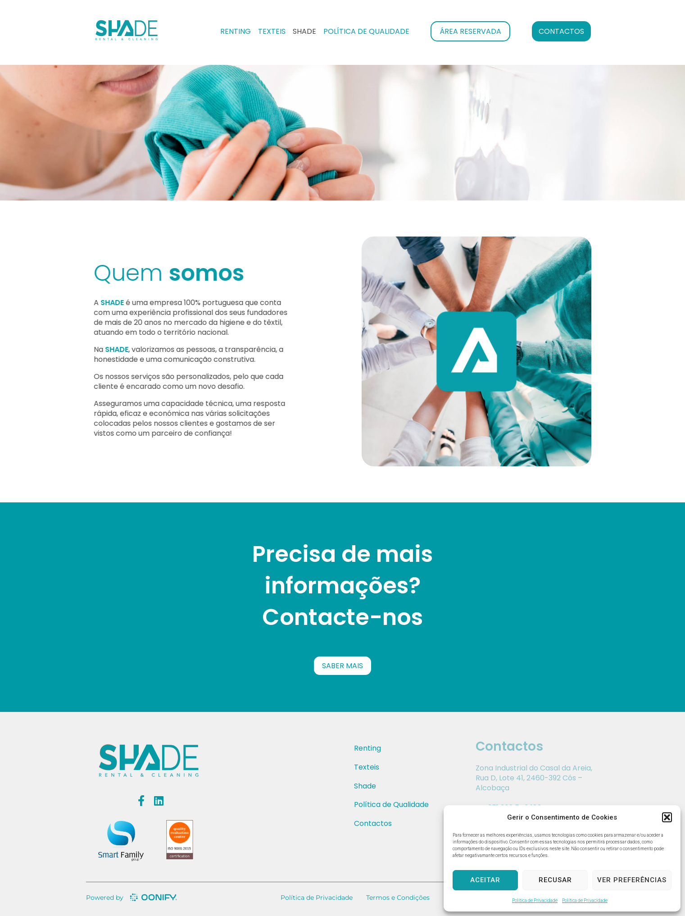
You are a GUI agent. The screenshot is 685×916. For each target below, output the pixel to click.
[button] (666, 817)
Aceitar (485, 880)
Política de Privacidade (535, 900)
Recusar (555, 880)
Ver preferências (632, 880)
